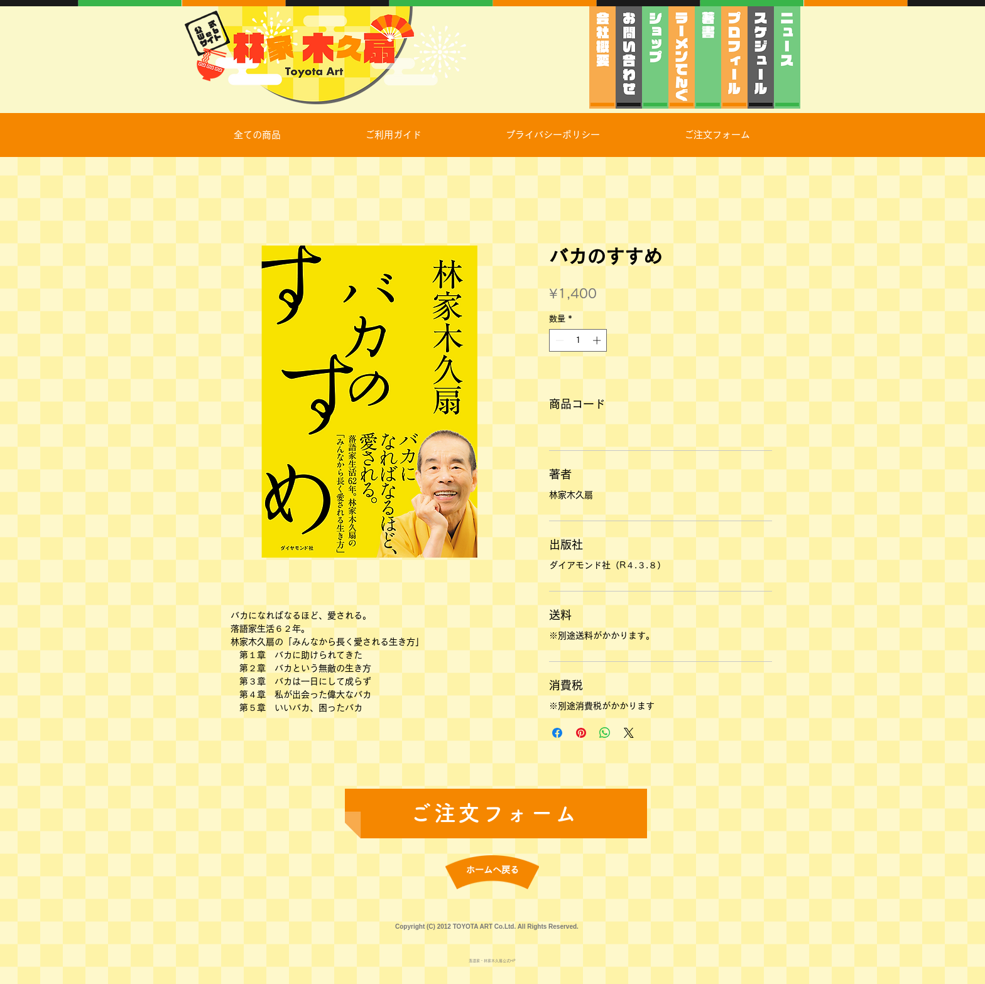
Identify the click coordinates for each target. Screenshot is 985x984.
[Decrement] (558, 340)
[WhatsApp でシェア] (604, 732)
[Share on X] (628, 732)
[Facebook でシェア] (557, 732)
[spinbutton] (578, 340)
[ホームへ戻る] (492, 870)
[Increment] (598, 340)
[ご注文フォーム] (495, 813)
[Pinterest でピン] (581, 732)
